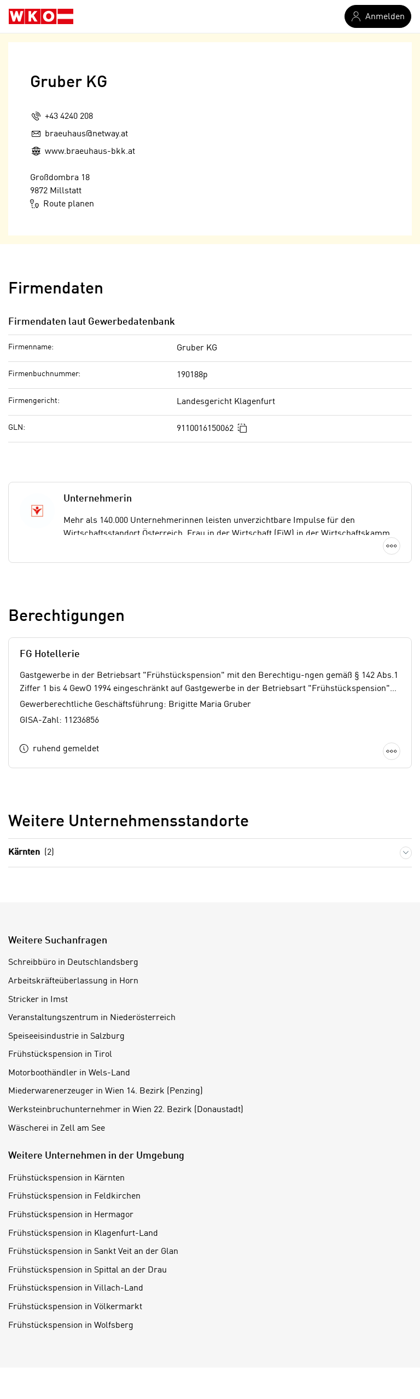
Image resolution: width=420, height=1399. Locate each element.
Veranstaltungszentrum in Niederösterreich (92, 1018)
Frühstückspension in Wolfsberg (70, 1325)
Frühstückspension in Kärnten (66, 1178)
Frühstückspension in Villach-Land (75, 1288)
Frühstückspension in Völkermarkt (75, 1307)
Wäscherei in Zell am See (56, 1128)
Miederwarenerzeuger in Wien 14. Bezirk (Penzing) (105, 1091)
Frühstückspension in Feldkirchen (74, 1196)
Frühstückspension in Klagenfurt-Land (83, 1233)
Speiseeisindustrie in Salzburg (66, 1036)
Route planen (62, 203)
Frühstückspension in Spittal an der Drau (87, 1270)
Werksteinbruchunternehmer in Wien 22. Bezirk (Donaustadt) (125, 1110)
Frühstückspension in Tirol (60, 1054)
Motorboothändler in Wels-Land (69, 1073)
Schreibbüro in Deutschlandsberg (73, 962)
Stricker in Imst (38, 999)
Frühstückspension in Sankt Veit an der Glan (93, 1251)
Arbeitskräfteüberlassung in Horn (73, 981)
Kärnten (31, 853)
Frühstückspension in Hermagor (70, 1215)
